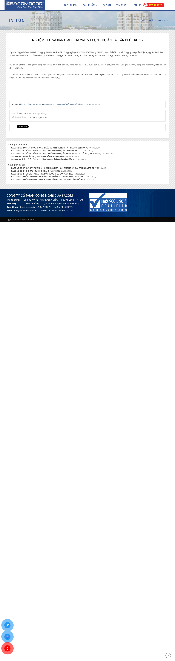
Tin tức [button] (121, 5)
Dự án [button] (107, 5)
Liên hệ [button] (136, 5)
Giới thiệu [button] (70, 5)
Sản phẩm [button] (89, 5)
